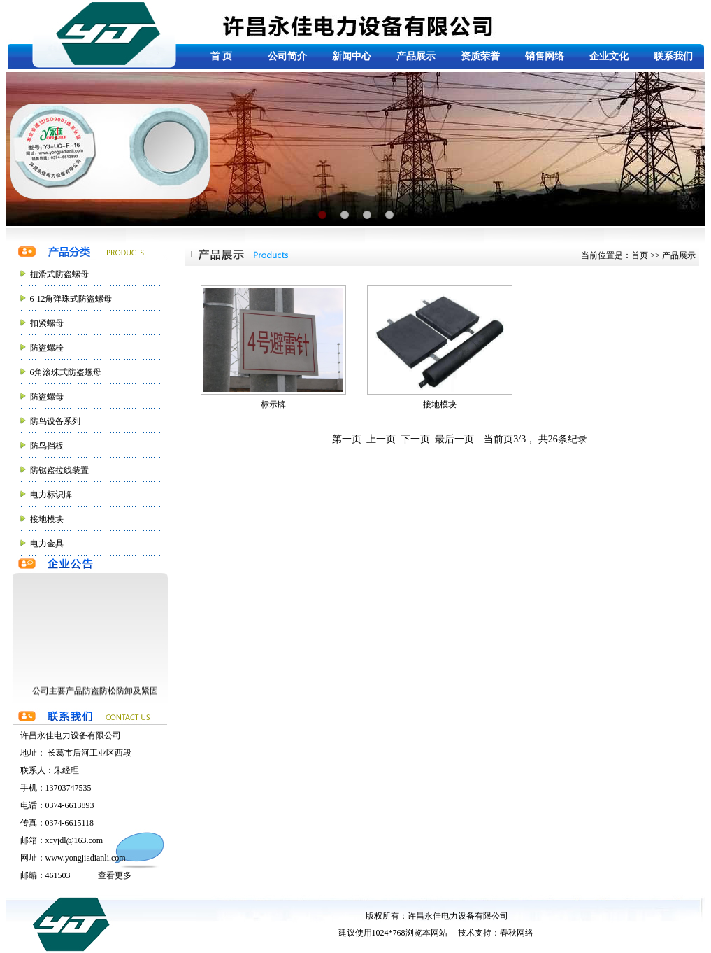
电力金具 (47, 544)
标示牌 (273, 347)
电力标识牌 (51, 495)
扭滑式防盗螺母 (59, 274)
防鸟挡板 (47, 446)
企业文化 (609, 56)
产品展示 (416, 56)
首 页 (221, 56)
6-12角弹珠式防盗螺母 (71, 299)
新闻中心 (351, 56)
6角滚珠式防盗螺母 (65, 372)
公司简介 (287, 56)
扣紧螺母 (47, 323)
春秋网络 (516, 933)
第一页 (346, 439)
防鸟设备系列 (55, 421)
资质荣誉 (480, 56)
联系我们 (673, 56)
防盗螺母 (47, 397)
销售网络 (544, 56)
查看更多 (114, 875)
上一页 (381, 439)
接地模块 (47, 519)
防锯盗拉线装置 (59, 470)
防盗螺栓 (47, 348)
